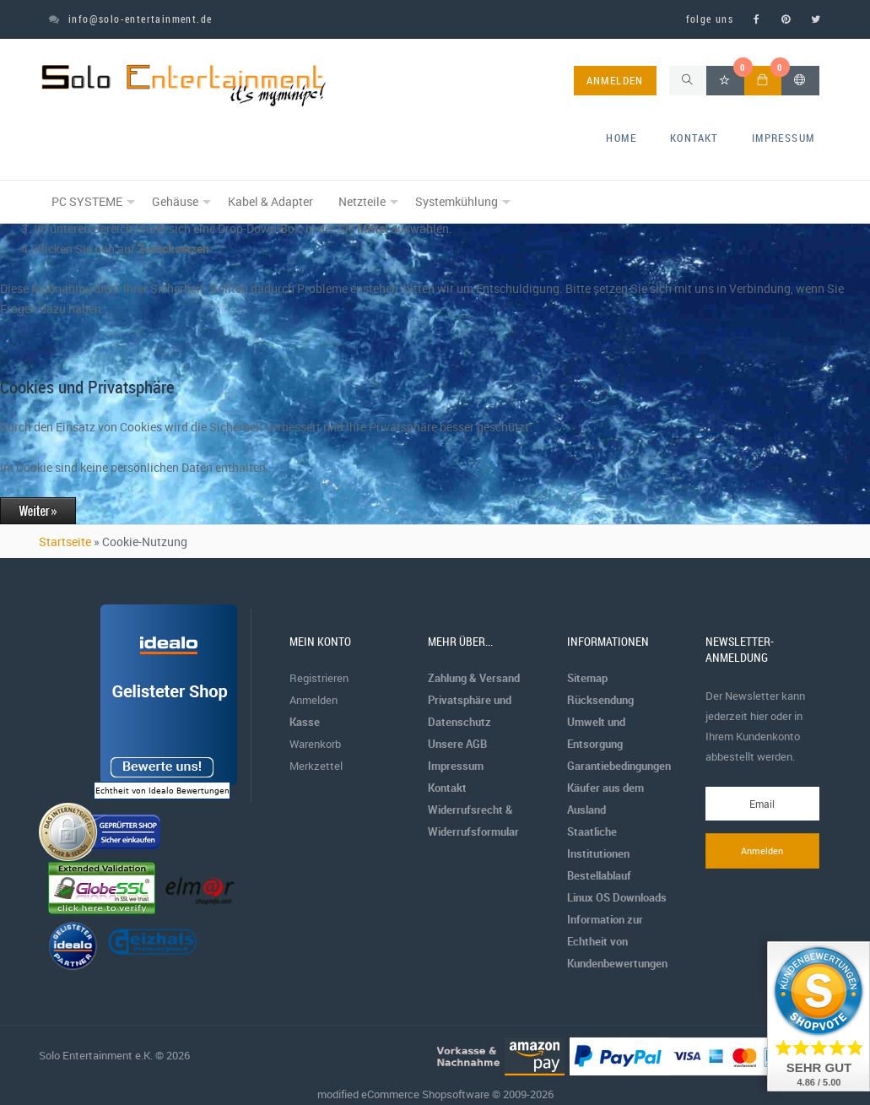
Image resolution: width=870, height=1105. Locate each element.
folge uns (710, 18)
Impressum (783, 137)
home (621, 137)
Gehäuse (175, 201)
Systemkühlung (456, 201)
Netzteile (362, 201)
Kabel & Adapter (270, 201)
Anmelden (313, 699)
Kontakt (694, 137)
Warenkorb (315, 743)
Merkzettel (316, 765)
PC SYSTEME (86, 201)
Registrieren (319, 677)
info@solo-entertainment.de (131, 18)
